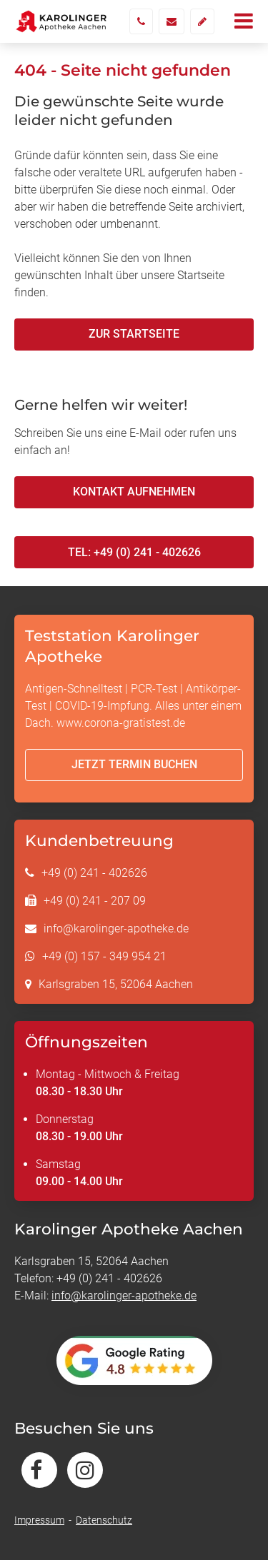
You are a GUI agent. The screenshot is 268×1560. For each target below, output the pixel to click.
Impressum (39, 1520)
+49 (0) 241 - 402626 (94, 873)
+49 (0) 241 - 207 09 (95, 900)
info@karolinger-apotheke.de (116, 928)
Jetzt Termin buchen (134, 764)
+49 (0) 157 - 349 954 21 (104, 956)
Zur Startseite (134, 334)
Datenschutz (104, 1520)
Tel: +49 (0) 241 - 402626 (134, 552)
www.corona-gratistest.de (120, 723)
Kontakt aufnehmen (134, 491)
